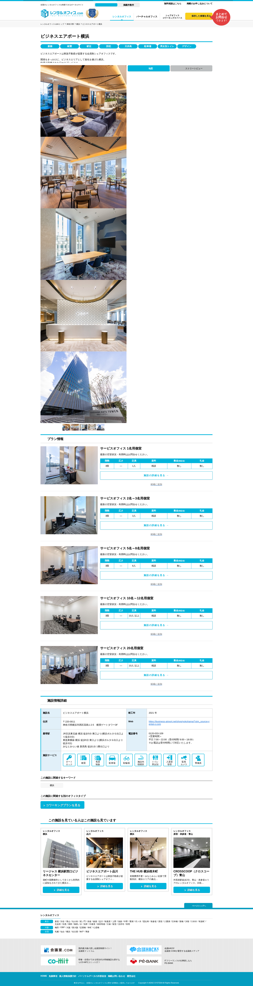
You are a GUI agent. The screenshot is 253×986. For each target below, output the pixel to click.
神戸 (82, 932)
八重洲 (167, 921)
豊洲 (131, 921)
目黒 (64, 924)
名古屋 (75, 932)
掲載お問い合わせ (116, 976)
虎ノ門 (83, 921)
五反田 (58, 924)
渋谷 (63, 921)
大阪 (68, 927)
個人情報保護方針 (67, 976)
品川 (101, 921)
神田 (70, 924)
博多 (87, 932)
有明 (128, 924)
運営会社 (131, 976)
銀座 (95, 921)
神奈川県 (70, 24)
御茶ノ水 (78, 924)
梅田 (57, 927)
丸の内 (75, 921)
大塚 (109, 924)
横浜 (78, 24)
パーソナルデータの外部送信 (92, 976)
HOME (43, 976)
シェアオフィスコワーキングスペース (172, 16)
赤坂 (89, 921)
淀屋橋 (83, 927)
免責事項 (53, 976)
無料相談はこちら (172, 3)
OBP (63, 927)
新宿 (57, 921)
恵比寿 (146, 921)
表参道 (154, 921)
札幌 (57, 932)
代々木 (138, 921)
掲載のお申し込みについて (200, 3)
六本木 (194, 921)
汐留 (187, 921)
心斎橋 (96, 927)
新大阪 (75, 927)
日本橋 (175, 921)
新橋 (181, 921)
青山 (68, 921)
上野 (114, 921)
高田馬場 (101, 924)
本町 (90, 927)
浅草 (86, 924)
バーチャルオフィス (146, 16)
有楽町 (202, 921)
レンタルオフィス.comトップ (52, 24)
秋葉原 (108, 921)
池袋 (120, 921)
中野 (126, 921)
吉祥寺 (121, 924)
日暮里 (92, 924)
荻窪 (114, 924)
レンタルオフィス (122, 16)
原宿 (160, 921)
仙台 (63, 932)
